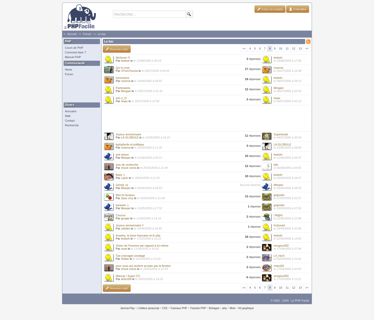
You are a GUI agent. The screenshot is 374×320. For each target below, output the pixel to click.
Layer (124, 177)
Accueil (71, 34)
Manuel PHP (73, 57)
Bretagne (214, 308)
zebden (125, 228)
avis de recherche (127, 164)
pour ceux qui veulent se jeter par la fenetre (143, 265)
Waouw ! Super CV (128, 275)
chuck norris (128, 167)
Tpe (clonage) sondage (130, 255)
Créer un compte (270, 9)
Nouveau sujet (116, 49)
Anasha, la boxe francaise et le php (138, 235)
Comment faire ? (75, 52)
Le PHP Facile (300, 300)
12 (293, 48)
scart (124, 248)
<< (244, 48)
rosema (278, 67)
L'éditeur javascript (148, 308)
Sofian (125, 258)
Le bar (102, 34)
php (224, 308)
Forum (87, 34)
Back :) (120, 174)
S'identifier (297, 9)
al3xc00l (126, 279)
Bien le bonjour (125, 195)
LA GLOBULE (130, 137)
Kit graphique (246, 308)
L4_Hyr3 (279, 255)
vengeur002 (281, 245)
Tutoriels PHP (198, 308)
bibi (276, 164)
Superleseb (281, 134)
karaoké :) (122, 205)
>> (307, 48)
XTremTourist (129, 70)
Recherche (72, 125)
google (125, 218)
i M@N (278, 215)
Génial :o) (122, 184)
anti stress (122, 154)
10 (280, 48)
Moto (232, 308)
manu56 (279, 265)
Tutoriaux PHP (178, 308)
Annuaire (70, 111)
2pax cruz (127, 198)
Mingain (126, 91)
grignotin (279, 195)
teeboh (125, 60)
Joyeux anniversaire (128, 134)
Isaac (124, 101)
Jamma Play (127, 308)
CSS (165, 308)
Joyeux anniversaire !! (130, 225)
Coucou (121, 215)
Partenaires (123, 87)
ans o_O (121, 98)
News (68, 69)
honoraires (122, 77)
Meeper (126, 157)
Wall (67, 115)
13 (300, 48)
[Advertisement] (80, 89)
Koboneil (279, 225)
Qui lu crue (123, 67)
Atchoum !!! (123, 57)
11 (287, 48)
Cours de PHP (74, 47)
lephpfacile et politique (130, 144)
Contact (70, 120)
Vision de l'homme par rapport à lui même (142, 245)
